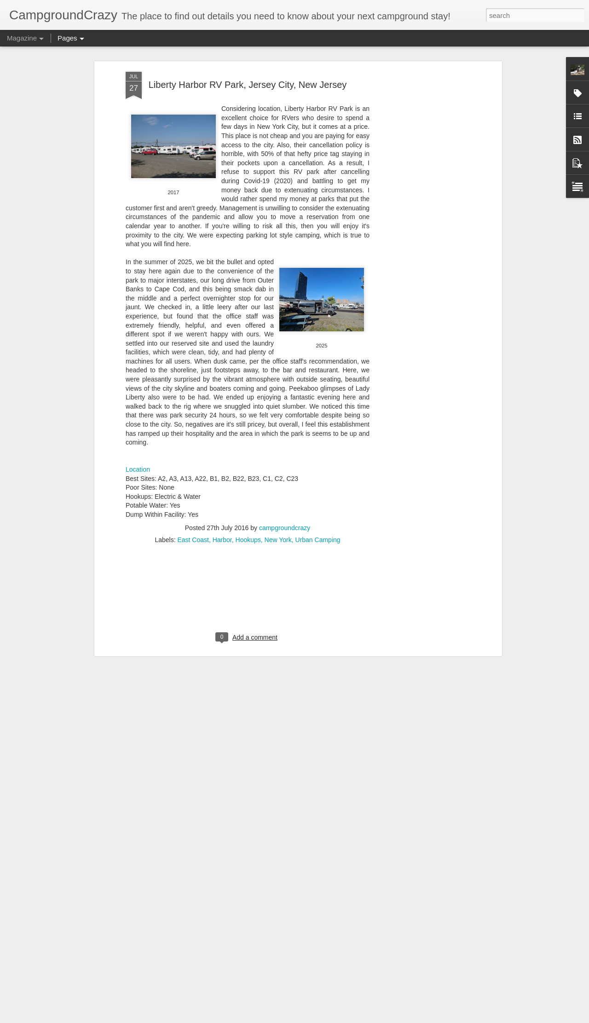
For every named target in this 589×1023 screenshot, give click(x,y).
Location (138, 382)
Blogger (323, 1018)
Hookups (248, 452)
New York (278, 452)
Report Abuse (350, 1018)
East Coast (192, 452)
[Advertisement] (248, 512)
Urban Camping (318, 452)
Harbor (222, 452)
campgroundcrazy (284, 440)
